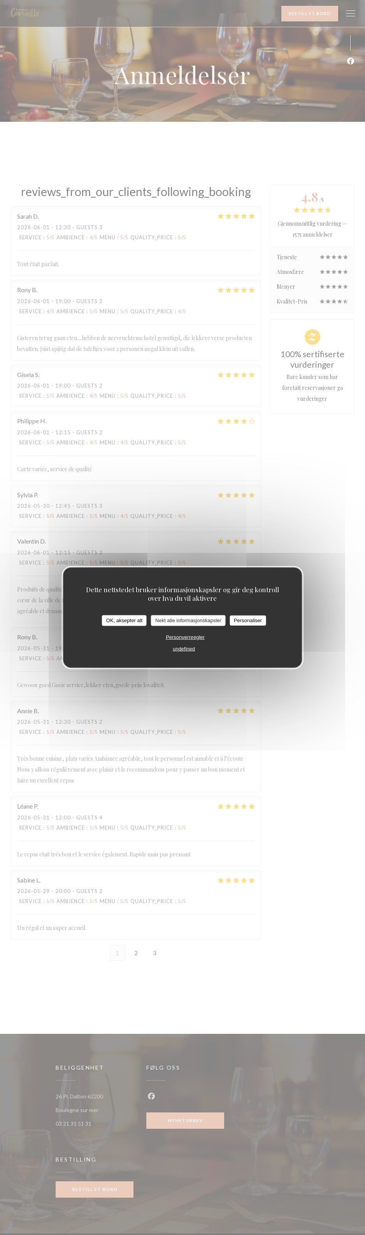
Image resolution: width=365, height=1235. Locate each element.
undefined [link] (184, 648)
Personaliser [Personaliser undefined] (248, 620)
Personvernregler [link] (185, 637)
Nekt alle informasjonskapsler (188, 620)
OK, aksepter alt (124, 620)
